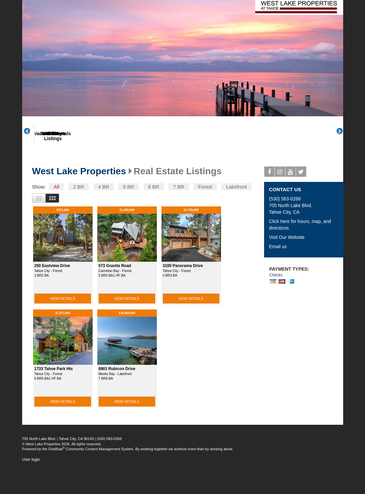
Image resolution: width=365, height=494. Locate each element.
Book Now (170, 158)
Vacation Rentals (91, 158)
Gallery (209, 158)
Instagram (280, 198)
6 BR (153, 211)
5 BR (128, 211)
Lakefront (236, 211)
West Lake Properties (79, 196)
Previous (30, 143)
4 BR (103, 211)
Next (343, 143)
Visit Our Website (287, 262)
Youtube (291, 198)
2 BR (78, 211)
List (39, 223)
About (51, 158)
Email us (278, 271)
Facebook (269, 198)
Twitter (301, 198)
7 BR (178, 211)
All (56, 211)
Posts (248, 158)
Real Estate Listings (130, 161)
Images (52, 223)
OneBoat (56, 474)
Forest (205, 211)
